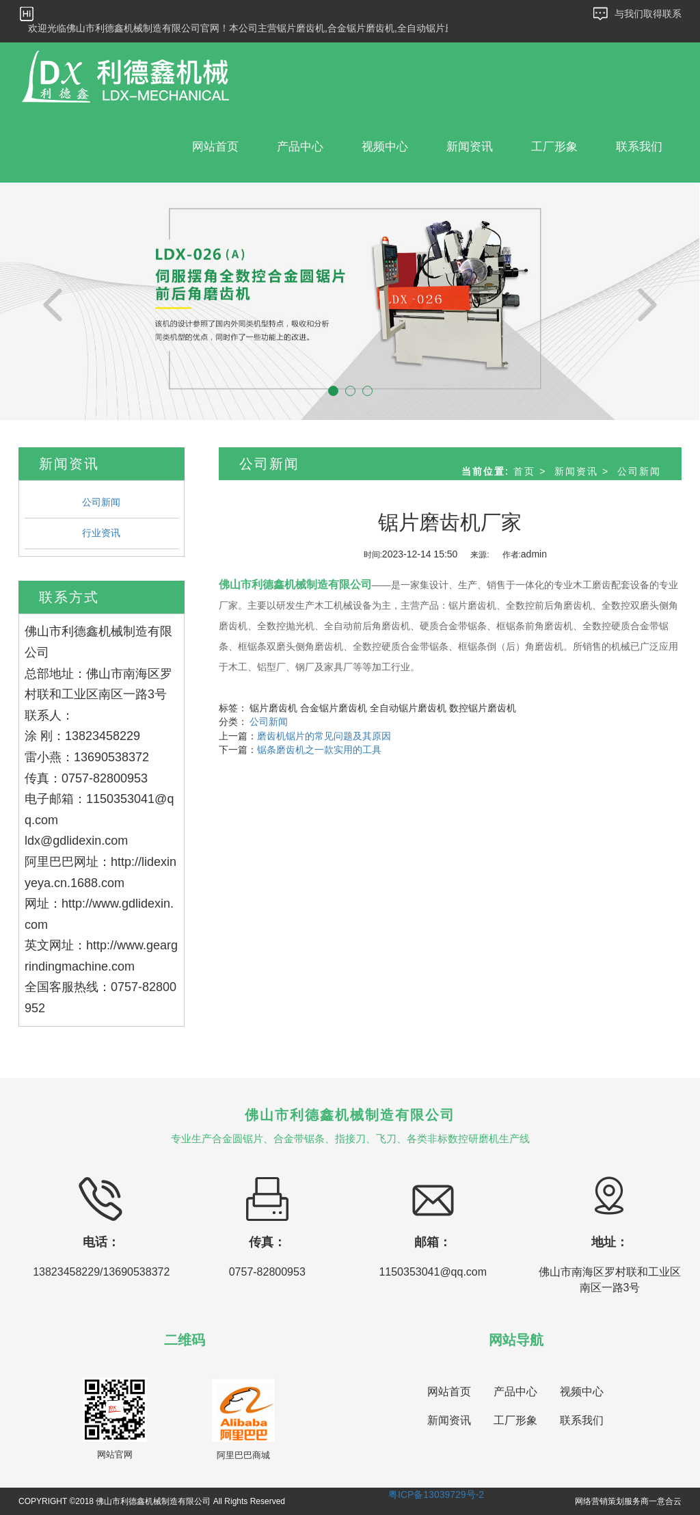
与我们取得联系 (648, 13)
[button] (52, 301)
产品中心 (300, 146)
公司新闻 (101, 502)
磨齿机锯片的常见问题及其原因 (324, 735)
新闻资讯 (469, 146)
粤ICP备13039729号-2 (436, 1494)
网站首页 (215, 146)
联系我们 (639, 146)
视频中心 (385, 146)
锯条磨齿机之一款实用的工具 (319, 749)
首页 (524, 471)
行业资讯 (101, 532)
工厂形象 (554, 146)
